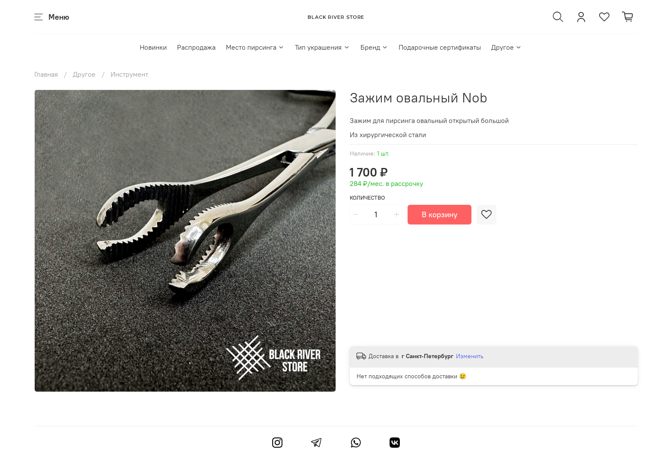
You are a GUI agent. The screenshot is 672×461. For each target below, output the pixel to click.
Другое (506, 47)
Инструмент (129, 74)
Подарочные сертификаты (440, 47)
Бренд (374, 47)
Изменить (469, 356)
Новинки (153, 47)
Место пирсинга (255, 47)
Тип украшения (322, 47)
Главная (46, 74)
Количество (367, 198)
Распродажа (196, 47)
